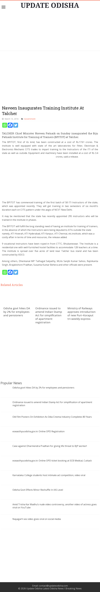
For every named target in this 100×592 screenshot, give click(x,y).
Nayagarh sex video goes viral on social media (36, 519)
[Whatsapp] (4, 125)
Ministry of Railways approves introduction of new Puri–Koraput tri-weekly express (81, 313)
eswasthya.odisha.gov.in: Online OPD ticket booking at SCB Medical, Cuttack (52, 460)
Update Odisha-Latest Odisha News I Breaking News (54, 588)
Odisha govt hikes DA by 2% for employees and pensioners (16, 311)
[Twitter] (15, 125)
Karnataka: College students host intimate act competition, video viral (48, 475)
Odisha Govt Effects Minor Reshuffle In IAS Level (37, 489)
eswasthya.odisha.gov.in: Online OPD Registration (38, 431)
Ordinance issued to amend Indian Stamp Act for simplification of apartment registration (48, 315)
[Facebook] (10, 125)
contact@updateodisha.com (53, 585)
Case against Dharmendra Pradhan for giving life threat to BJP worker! (49, 446)
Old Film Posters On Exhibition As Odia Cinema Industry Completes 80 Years (52, 416)
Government (29, 119)
